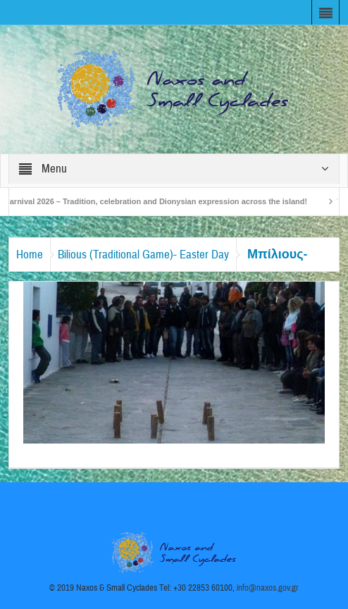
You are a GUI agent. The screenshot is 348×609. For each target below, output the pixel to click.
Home (29, 254)
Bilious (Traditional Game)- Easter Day (143, 254)
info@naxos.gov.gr (268, 588)
